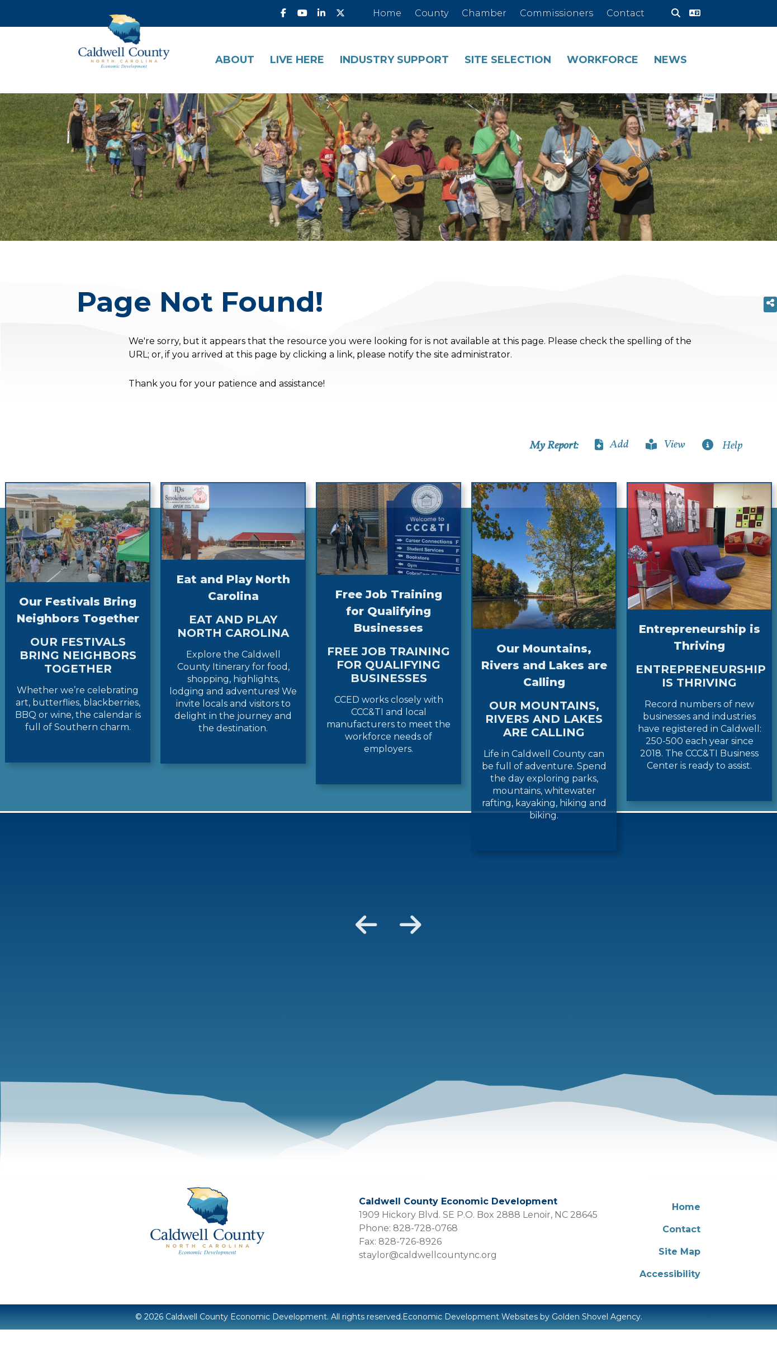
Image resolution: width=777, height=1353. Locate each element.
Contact (626, 13)
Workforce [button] (602, 60)
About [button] (234, 60)
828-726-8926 (410, 1241)
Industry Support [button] (394, 60)
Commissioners (556, 13)
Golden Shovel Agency (596, 1317)
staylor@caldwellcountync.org (428, 1255)
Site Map (679, 1251)
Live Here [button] (297, 60)
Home (387, 13)
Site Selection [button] (508, 60)
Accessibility (669, 1274)
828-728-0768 (425, 1228)
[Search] (671, 13)
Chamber (484, 13)
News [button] (670, 60)
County (431, 13)
